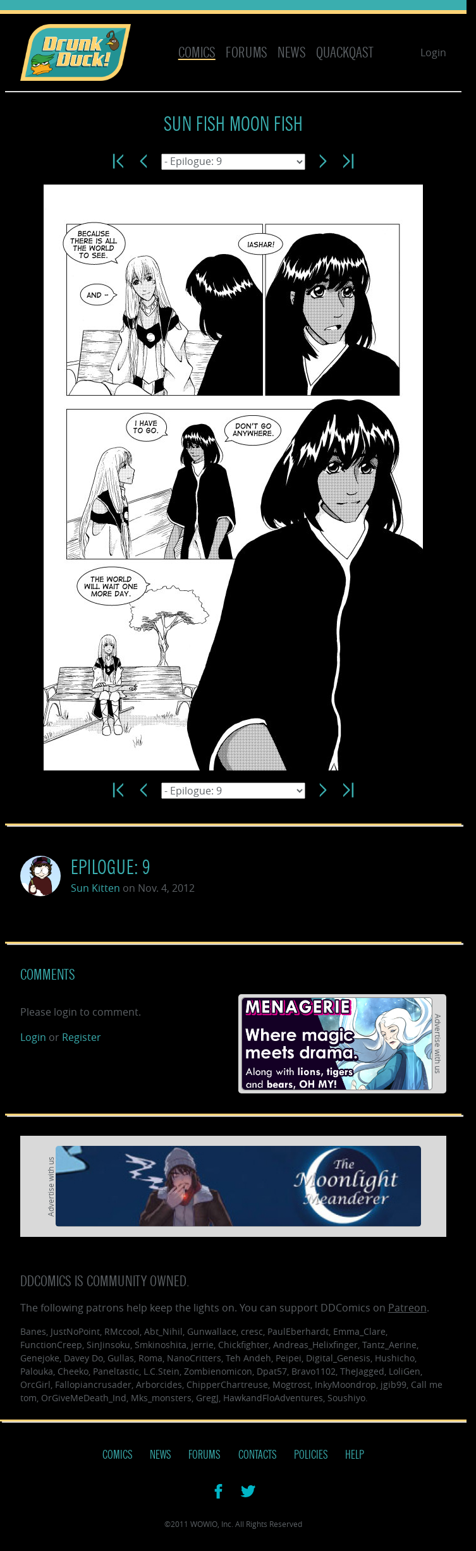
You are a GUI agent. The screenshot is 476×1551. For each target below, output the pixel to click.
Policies (311, 1455)
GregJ (207, 1398)
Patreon (407, 1308)
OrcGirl (35, 1384)
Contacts (257, 1455)
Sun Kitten (95, 888)
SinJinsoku (108, 1345)
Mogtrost (291, 1384)
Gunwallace (211, 1331)
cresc (252, 1331)
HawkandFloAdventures (273, 1398)
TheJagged (362, 1371)
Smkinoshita (160, 1345)
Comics (197, 53)
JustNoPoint (75, 1331)
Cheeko (73, 1371)
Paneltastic (116, 1371)
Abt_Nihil (163, 1331)
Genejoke (39, 1358)
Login (433, 52)
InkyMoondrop (345, 1384)
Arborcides (159, 1384)
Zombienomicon (218, 1371)
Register (81, 1037)
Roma (150, 1358)
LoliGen (404, 1371)
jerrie (202, 1345)
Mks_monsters (161, 1398)
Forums (246, 53)
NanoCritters (194, 1358)
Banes (33, 1331)
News (292, 53)
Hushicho (395, 1358)
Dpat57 (272, 1371)
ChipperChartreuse (227, 1384)
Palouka (36, 1371)
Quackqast (345, 53)
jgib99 (393, 1384)
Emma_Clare (359, 1331)
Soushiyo (346, 1398)
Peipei (289, 1358)
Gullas (120, 1358)
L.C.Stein (161, 1371)
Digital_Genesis (338, 1358)
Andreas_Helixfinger (315, 1345)
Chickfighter (243, 1345)
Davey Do (83, 1358)
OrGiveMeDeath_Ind (83, 1398)
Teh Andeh (248, 1358)
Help (354, 1455)
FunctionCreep (51, 1345)
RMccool (122, 1331)
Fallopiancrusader (93, 1384)
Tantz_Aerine (389, 1345)
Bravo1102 (313, 1371)
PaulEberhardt (298, 1331)
